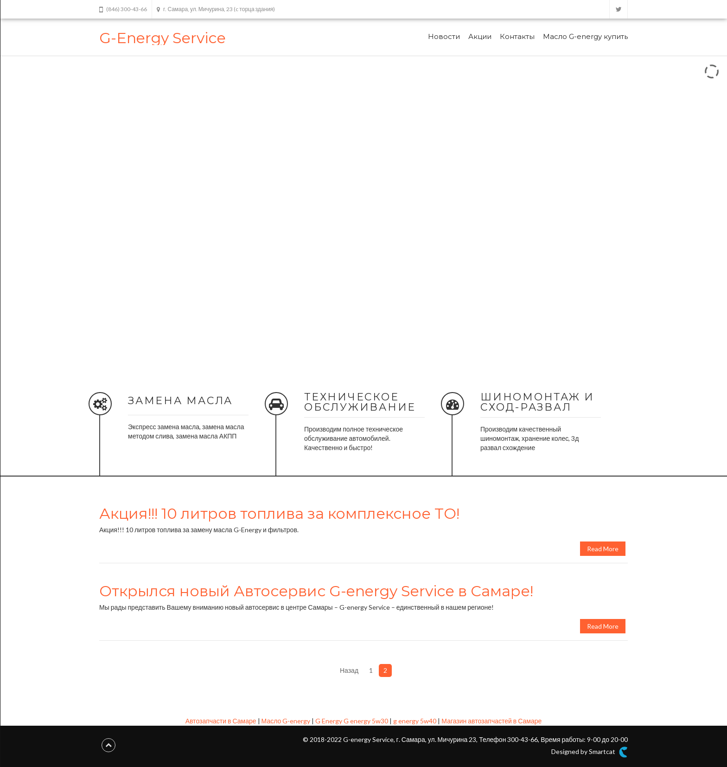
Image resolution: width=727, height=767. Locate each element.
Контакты (517, 36)
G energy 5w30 (366, 721)
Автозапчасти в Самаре (220, 721)
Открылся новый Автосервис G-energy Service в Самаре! (316, 591)
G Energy (328, 721)
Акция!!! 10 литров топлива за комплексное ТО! (279, 513)
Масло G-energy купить (585, 36)
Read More (603, 549)
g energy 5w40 (414, 721)
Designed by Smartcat (589, 752)
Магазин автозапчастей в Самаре (491, 721)
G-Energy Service (162, 38)
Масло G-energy (286, 721)
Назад (349, 670)
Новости (444, 36)
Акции (479, 36)
